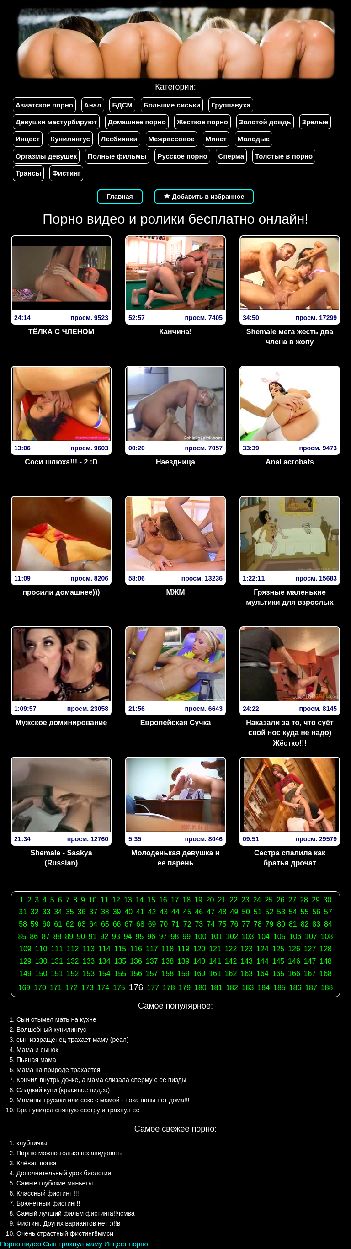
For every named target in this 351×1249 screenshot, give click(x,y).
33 (47, 912)
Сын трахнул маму (72, 1244)
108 (327, 936)
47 (211, 912)
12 (116, 900)
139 (183, 961)
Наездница (175, 462)
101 (216, 936)
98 (175, 936)
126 (294, 949)
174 (103, 988)
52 (270, 912)
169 (24, 988)
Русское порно (182, 156)
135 (120, 961)
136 (136, 961)
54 (293, 912)
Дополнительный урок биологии (63, 1173)
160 (199, 973)
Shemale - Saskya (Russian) (61, 858)
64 (93, 924)
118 (167, 949)
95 (139, 936)
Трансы (28, 173)
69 (152, 924)
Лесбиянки (119, 139)
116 (136, 949)
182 (232, 988)
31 (23, 912)
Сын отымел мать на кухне (56, 1019)
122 (231, 949)
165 (278, 973)
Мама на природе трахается (58, 1070)
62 (70, 924)
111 (57, 949)
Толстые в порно (284, 156)
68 (140, 924)
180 (200, 988)
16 (163, 900)
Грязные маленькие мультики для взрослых (290, 597)
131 (57, 961)
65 (105, 924)
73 (199, 924)
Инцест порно (126, 1244)
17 (175, 900)
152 (73, 973)
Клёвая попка (36, 1163)
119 (183, 949)
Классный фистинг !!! (47, 1193)
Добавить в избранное (204, 196)
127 (310, 949)
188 (327, 988)
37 (93, 912)
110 (41, 949)
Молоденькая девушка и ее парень (175, 858)
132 (73, 961)
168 (325, 973)
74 (211, 924)
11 (105, 900)
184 (263, 988)
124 (262, 949)
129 (25, 961)
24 (257, 900)
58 (23, 924)
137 (152, 961)
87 (46, 936)
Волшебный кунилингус (51, 1029)
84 (328, 924)
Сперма (231, 156)
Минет (216, 139)
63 (82, 924)
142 (231, 961)
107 (311, 936)
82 (305, 924)
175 (119, 988)
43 (164, 912)
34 (58, 912)
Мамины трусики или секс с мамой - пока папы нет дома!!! (103, 1100)
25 (269, 900)
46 (199, 912)
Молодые (254, 139)
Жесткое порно (202, 122)
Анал (92, 105)
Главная (120, 196)
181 (216, 988)
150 (41, 973)
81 (293, 924)
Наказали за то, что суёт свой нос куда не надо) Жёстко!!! (290, 733)
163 (246, 973)
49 (234, 912)
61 (58, 924)
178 (169, 988)
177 (153, 988)
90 (81, 936)
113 (88, 949)
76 (234, 924)
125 (278, 949)
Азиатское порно (44, 105)
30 (328, 900)
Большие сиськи (172, 105)
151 (57, 973)
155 (120, 973)
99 (186, 936)
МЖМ (175, 592)
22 (233, 900)
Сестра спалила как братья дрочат (289, 858)
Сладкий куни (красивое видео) (63, 1090)
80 (281, 924)
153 (88, 973)
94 (128, 936)
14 (140, 900)
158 (167, 973)
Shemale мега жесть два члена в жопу (290, 337)
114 (104, 949)
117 (152, 949)
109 (25, 949)
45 (187, 912)
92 (104, 936)
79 (270, 924)
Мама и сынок (37, 1049)
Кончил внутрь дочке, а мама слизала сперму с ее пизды (101, 1080)
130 (41, 961)
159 (183, 973)
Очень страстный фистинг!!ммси (64, 1233)
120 (199, 949)
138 (167, 961)
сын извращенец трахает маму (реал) (72, 1039)
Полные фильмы (117, 156)
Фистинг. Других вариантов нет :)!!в (68, 1223)
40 (128, 912)
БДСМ (122, 105)
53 (281, 912)
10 (93, 900)
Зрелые (315, 122)
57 (328, 912)
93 (116, 936)
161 (215, 973)
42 (152, 912)
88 (57, 936)
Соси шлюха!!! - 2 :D (61, 462)
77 (246, 924)
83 (316, 924)
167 (310, 973)
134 (104, 961)
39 (117, 912)
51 (258, 912)
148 (325, 961)
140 (199, 961)
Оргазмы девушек (46, 156)
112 (73, 949)
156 (136, 973)
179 (184, 988)
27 (292, 900)
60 (47, 924)
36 (82, 912)
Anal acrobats (290, 462)
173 (87, 988)
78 (258, 924)
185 (279, 988)
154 (104, 973)
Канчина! (175, 332)
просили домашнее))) (61, 592)
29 (316, 900)
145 (278, 961)
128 (325, 949)
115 (120, 949)
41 (140, 912)
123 (246, 949)
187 (311, 988)
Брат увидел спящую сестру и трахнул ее (77, 1110)
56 (316, 912)
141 (215, 961)
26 (281, 900)
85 (22, 936)
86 (34, 936)
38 (105, 912)
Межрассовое (172, 139)
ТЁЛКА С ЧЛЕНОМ (61, 332)
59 (35, 924)
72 (187, 924)
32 (35, 912)
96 (151, 936)
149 (25, 973)
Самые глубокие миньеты (54, 1183)
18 (186, 900)
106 (295, 936)
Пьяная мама (36, 1060)
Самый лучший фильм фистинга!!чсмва (75, 1213)
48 (222, 912)
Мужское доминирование (61, 722)
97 (163, 936)
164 (262, 973)
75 (222, 924)
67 (128, 924)
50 (246, 912)
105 (279, 936)
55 (305, 912)
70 (164, 924)
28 (304, 900)
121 (215, 949)
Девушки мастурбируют (56, 122)
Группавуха (230, 105)
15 (151, 900)
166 (294, 973)
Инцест (28, 139)
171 (56, 988)
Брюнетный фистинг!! (48, 1203)
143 (246, 961)
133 (88, 961)
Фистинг (66, 173)
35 (70, 912)
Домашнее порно (137, 122)
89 (69, 936)
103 (248, 936)
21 (222, 900)
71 (175, 924)
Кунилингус (70, 139)
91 (93, 936)
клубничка (31, 1143)
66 (117, 924)
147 (310, 961)
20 (210, 900)
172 (71, 988)
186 (295, 988)
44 (175, 912)
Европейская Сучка (175, 722)
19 (198, 900)
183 (248, 988)
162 (231, 973)
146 (294, 961)
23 (245, 900)
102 (232, 936)
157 (152, 973)
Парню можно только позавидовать (69, 1153)
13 (128, 900)
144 (262, 961)
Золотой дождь (265, 122)
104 (263, 936)
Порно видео (20, 1244)
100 (200, 936)
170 (40, 988)
